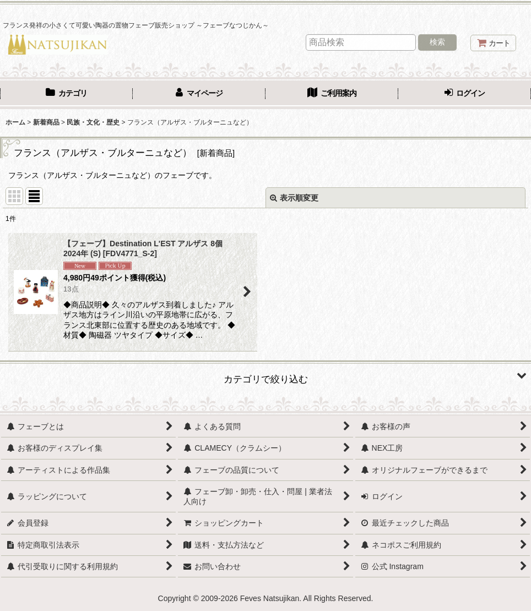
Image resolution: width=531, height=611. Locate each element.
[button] (265, 375)
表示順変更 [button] (294, 197)
